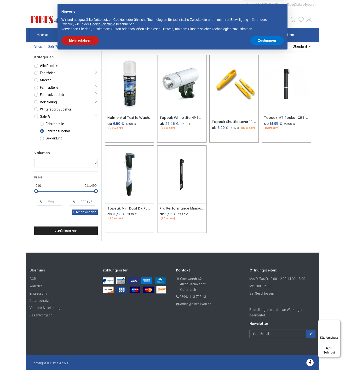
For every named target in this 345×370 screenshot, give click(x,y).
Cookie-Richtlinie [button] (102, 341)
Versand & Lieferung (44, 308)
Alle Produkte (50, 66)
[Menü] (337, 323)
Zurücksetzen (66, 230)
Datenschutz (39, 301)
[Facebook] (310, 362)
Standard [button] (300, 46)
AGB (32, 279)
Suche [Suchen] (231, 20)
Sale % (53, 46)
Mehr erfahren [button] (80, 357)
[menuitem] (42, 35)
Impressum (38, 293)
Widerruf (36, 286)
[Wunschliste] (301, 20)
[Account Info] (311, 19)
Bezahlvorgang (40, 315)
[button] (111, 20)
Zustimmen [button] (267, 357)
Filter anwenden (84, 212)
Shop (38, 46)
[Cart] (293, 20)
